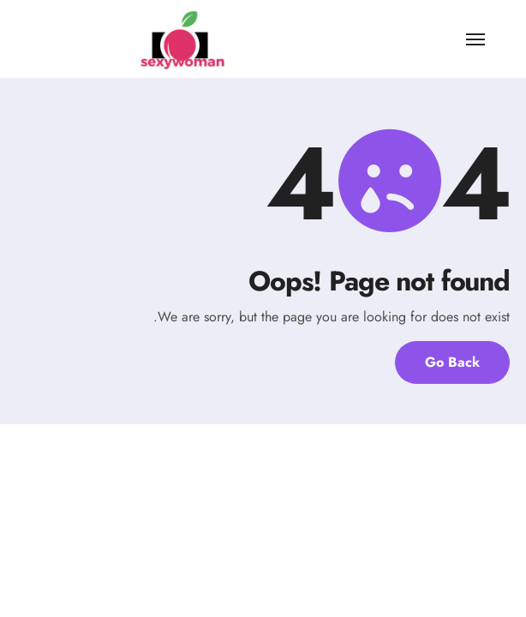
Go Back (452, 362)
